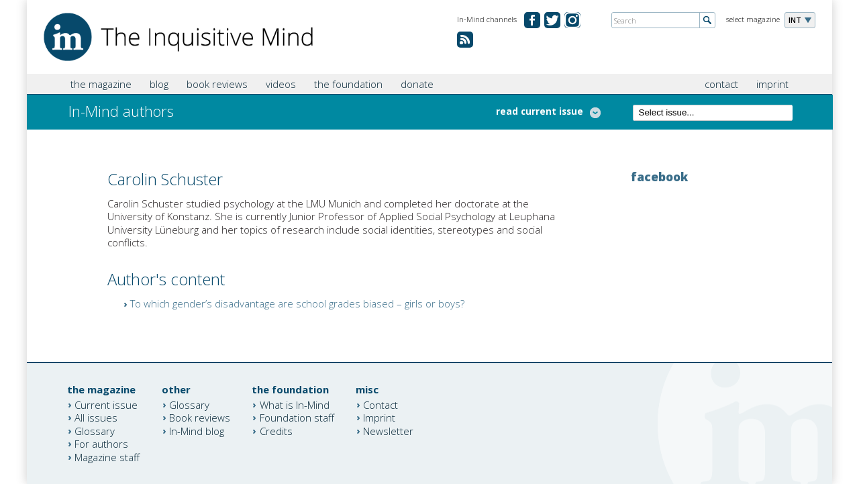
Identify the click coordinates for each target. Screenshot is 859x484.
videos (281, 84)
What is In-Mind (295, 404)
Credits (276, 430)
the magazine (101, 84)
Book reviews (199, 417)
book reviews (217, 84)
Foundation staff (297, 417)
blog (159, 84)
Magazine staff (107, 456)
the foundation (348, 84)
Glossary (94, 430)
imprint (772, 84)
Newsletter (388, 430)
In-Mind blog (196, 430)
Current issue (106, 404)
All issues (95, 417)
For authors (101, 443)
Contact (380, 404)
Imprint (379, 417)
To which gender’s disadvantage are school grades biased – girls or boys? (297, 303)
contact (721, 84)
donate (417, 84)
